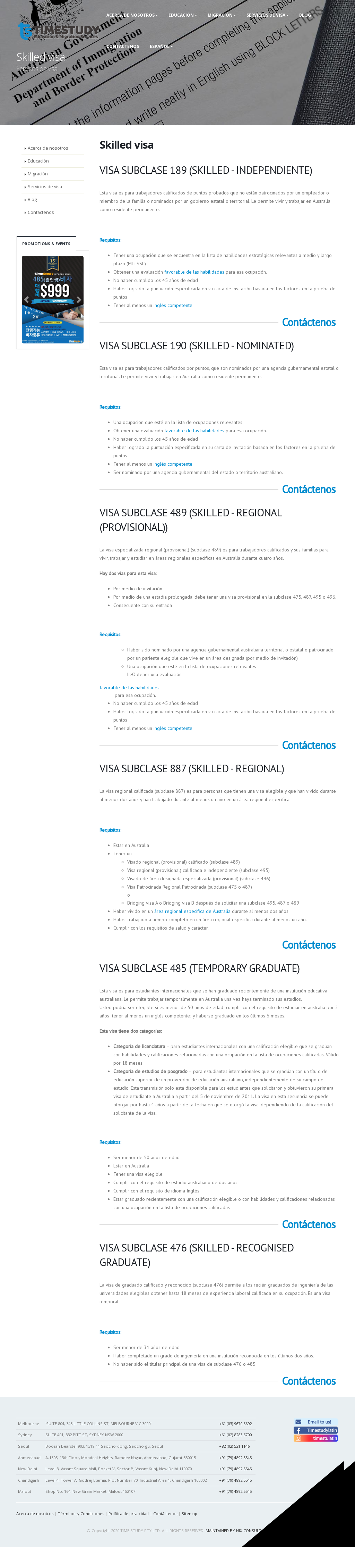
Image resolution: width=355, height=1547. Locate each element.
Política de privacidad (129, 1513)
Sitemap (189, 1513)
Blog (32, 199)
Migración (38, 174)
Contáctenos (122, 46)
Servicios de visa (45, 187)
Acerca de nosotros (48, 148)
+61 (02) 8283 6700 (235, 1434)
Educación (38, 161)
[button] (26, 299)
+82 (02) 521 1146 (234, 1446)
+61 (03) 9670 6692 (235, 1423)
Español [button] (160, 46)
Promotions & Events (46, 243)
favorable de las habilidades (194, 272)
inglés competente (173, 305)
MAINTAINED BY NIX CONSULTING (237, 1530)
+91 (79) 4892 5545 (235, 1457)
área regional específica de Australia (192, 911)
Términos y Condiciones (81, 1513)
